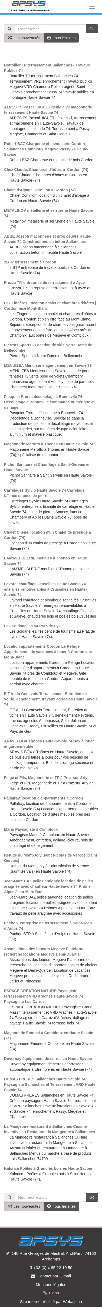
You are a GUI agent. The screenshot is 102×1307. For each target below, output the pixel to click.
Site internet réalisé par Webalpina (51, 1301)
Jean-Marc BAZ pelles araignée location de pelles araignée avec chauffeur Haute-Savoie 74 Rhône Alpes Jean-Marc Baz (48, 886)
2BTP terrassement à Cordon (30, 262)
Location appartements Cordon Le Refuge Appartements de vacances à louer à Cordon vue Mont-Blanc (48, 651)
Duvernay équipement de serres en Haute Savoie (48, 1058)
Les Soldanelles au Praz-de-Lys (32, 626)
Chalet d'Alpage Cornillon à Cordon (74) (40, 190)
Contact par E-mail (54, 1276)
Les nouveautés (24, 38)
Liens (54, 1293)
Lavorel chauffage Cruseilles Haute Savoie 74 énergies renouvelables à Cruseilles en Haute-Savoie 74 (45, 589)
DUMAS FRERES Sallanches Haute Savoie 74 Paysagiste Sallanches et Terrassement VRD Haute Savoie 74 (49, 1084)
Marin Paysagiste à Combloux (31, 829)
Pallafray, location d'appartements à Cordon (43, 798)
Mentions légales (51, 1284)
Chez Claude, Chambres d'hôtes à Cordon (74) (46, 169)
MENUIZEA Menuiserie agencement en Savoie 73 (48, 365)
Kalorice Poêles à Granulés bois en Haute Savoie (48, 1168)
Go (91, 29)
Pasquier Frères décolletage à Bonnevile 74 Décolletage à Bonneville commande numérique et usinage (49, 402)
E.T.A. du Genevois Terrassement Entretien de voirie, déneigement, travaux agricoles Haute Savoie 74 (51, 699)
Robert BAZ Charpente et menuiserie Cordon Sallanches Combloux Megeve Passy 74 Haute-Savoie (46, 149)
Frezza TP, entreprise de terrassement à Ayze (44, 282)
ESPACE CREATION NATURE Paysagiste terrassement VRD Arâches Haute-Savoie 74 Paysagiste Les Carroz (43, 996)
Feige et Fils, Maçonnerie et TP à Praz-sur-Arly (45, 778)
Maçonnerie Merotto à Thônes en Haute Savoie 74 (48, 444)
